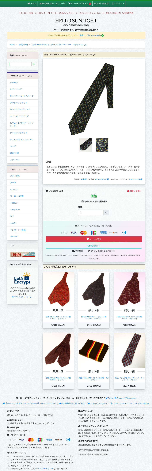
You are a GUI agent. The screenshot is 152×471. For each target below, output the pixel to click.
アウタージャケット (18, 103)
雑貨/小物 (14, 153)
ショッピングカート (97, 403)
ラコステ (14, 203)
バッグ (13, 146)
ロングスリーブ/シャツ (20, 109)
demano (13, 236)
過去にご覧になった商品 (92, 35)
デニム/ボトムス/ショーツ (21, 139)
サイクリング (16, 89)
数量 (80, 207)
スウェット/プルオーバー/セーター (21, 124)
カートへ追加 (93, 239)
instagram (130, 398)
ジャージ (14, 82)
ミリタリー (15, 209)
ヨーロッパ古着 (17, 196)
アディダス (15, 176)
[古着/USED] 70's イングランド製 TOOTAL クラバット (58, 318)
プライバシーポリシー (22, 297)
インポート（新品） (18, 230)
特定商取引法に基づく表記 (72, 403)
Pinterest (120, 398)
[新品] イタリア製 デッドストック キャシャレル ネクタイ (129, 379)
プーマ (13, 183)
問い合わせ (93, 245)
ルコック (14, 189)
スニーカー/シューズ (19, 116)
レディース (15, 160)
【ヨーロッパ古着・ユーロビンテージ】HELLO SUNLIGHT (29, 403)
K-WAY (13, 223)
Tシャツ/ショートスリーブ (22, 96)
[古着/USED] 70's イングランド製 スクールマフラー (94, 379)
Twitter (110, 398)
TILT (12, 216)
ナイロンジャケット (18, 133)
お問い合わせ (142, 403)
